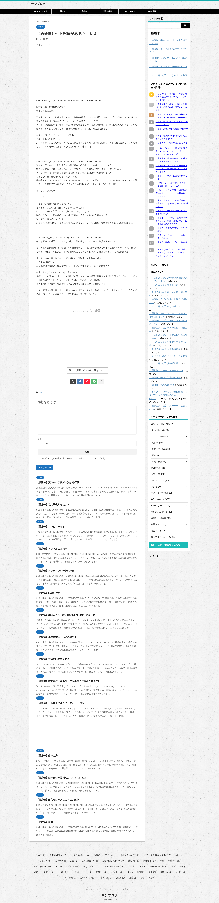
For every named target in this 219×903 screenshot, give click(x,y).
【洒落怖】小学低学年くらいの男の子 (54, 636)
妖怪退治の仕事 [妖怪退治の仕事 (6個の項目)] (149, 860)
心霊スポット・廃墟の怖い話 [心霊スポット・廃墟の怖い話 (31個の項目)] (114, 866)
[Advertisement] (59, 67)
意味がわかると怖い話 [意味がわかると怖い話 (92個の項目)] (158, 866)
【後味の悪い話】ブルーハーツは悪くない (167, 396)
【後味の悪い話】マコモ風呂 (162, 278)
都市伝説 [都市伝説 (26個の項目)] (132, 877)
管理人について (129, 889)
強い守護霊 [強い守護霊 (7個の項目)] (74, 866)
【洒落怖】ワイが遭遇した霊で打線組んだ (167, 292)
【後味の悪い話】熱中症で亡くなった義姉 (167, 335)
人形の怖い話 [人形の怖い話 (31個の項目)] (60, 860)
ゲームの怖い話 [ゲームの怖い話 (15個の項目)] (76, 854)
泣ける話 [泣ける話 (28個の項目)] (87, 871)
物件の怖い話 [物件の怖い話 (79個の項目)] (116, 871)
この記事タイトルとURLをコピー (87, 370)
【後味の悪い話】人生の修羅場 (163, 342)
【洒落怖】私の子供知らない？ (51, 504)
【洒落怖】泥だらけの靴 (160, 378)
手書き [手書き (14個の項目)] (182, 866)
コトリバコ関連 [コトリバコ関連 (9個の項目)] (93, 854)
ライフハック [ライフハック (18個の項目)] (45, 860)
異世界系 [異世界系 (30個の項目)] (152, 871)
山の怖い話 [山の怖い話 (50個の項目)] (60, 866)
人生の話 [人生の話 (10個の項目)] (73, 860)
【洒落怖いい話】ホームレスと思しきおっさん (168, 56)
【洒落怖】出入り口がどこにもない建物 (55, 799)
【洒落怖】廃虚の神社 (46, 592)
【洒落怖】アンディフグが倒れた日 (53, 570)
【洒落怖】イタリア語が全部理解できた (167, 63)
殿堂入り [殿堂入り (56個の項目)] (76, 871)
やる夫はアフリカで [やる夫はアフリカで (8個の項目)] (58, 854)
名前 (40, 438)
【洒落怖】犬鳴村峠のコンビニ (51, 658)
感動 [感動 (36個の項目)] (173, 866)
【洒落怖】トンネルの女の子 (50, 548)
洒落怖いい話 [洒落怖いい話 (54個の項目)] (101, 871)
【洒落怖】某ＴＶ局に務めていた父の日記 (167, 49)
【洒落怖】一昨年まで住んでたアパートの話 (57, 702)
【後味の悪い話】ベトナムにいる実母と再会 (168, 328)
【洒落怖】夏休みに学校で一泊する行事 (55, 482)
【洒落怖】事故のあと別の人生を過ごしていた (168, 42)
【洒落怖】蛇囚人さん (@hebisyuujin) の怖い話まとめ (62, 614)
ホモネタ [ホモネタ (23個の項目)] (178, 854)
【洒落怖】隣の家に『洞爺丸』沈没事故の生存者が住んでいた (65, 680)
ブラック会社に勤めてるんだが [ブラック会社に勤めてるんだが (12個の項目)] (158, 854)
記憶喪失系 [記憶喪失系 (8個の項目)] (120, 877)
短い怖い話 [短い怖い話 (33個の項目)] (180, 871)
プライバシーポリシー (111, 889)
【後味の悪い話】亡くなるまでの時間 (166, 69)
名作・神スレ (129, 11)
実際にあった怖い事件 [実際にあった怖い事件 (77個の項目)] (43, 866)
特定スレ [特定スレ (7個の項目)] (129, 871)
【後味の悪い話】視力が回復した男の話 (167, 321)
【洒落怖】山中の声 (45, 755)
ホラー (41, 392)
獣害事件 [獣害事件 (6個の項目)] (141, 871)
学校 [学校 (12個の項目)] (162, 860)
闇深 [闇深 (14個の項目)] (142, 877)
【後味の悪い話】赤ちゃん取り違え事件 (167, 285)
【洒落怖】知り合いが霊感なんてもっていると (58, 777)
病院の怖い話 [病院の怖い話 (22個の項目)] (165, 871)
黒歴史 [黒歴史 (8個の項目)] (151, 877)
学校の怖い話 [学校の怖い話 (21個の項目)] (173, 860)
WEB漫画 (152, 11)
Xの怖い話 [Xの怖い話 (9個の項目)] (41, 854)
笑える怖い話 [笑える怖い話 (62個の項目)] (70, 877)
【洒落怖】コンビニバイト (48, 526)
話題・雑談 (107, 11)
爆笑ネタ (85, 11)
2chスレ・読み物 (40, 11)
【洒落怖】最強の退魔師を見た (163, 371)
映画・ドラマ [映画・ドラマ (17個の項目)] (49, 871)
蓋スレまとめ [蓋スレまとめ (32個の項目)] (106, 877)
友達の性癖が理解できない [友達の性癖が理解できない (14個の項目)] (113, 860)
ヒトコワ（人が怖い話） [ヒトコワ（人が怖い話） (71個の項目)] (131, 854)
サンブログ (38, 3)
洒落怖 (62, 11)
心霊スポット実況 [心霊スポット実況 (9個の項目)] (138, 866)
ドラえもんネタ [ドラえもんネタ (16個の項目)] (110, 854)
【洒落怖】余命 (43, 821)
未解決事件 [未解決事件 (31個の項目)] (63, 871)
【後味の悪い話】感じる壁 (161, 300)
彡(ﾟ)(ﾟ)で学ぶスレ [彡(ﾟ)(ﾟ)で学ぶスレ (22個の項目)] (91, 866)
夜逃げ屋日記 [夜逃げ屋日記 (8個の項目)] (133, 860)
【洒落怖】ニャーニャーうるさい (164, 364)
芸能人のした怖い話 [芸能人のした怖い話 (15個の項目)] (88, 877)
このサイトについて (91, 889)
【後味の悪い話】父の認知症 (162, 357)
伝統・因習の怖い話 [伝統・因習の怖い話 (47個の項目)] (90, 860)
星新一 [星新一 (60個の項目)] (37, 871)
